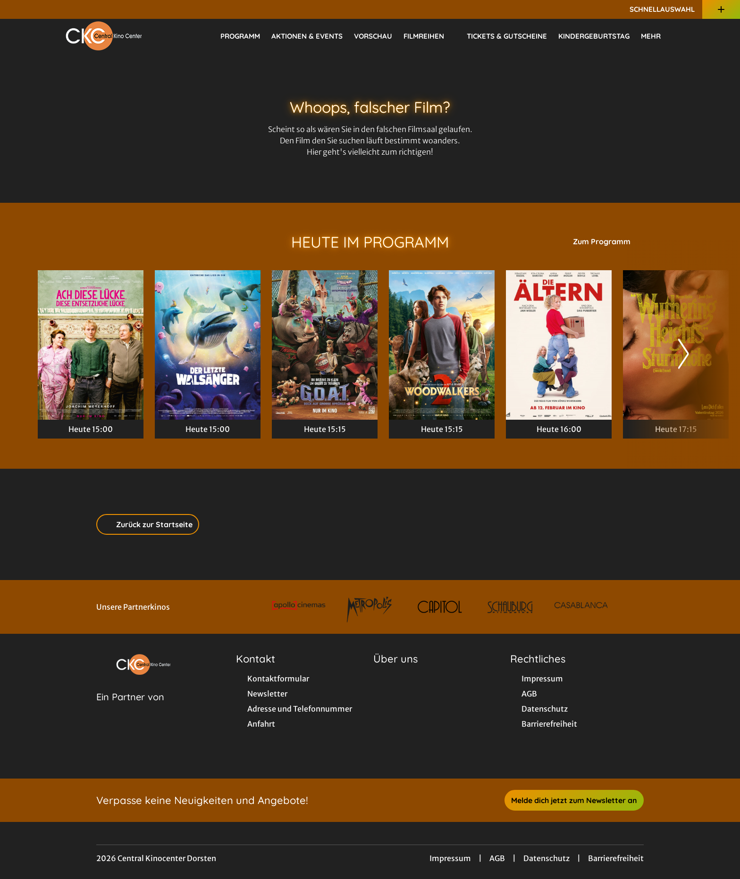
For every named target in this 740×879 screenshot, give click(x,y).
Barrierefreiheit (616, 858)
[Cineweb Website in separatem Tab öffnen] (130, 709)
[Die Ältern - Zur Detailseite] (559, 345)
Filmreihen (429, 36)
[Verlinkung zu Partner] (299, 606)
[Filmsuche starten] (692, 35)
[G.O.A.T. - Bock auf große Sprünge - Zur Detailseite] (325, 345)
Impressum (450, 858)
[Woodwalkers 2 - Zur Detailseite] (442, 345)
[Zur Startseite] (104, 35)
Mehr (656, 36)
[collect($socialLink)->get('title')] (17, 9)
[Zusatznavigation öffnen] (721, 9)
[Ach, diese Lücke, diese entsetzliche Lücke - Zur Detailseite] (90, 345)
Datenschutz (546, 858)
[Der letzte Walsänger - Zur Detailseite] (208, 345)
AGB (497, 858)
